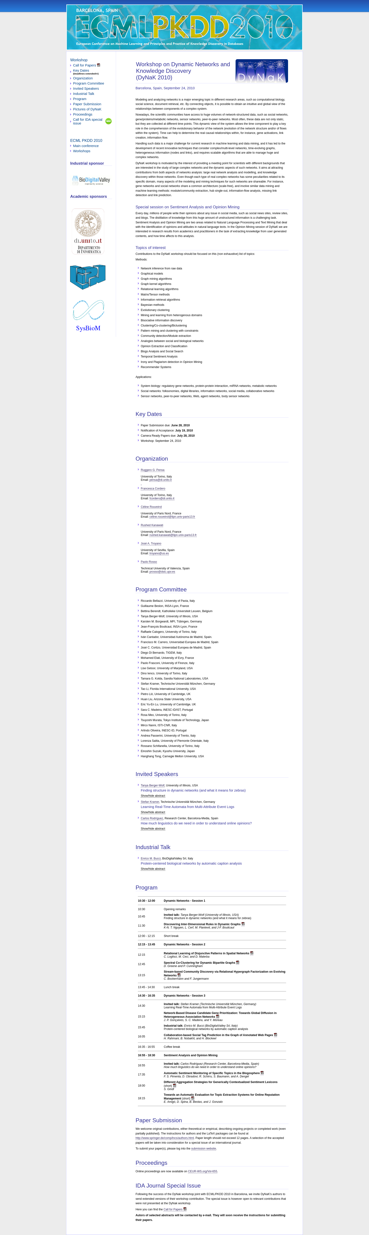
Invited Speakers (86, 88)
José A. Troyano (151, 543)
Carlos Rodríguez (152, 818)
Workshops (81, 151)
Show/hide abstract (153, 795)
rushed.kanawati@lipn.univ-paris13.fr (173, 535)
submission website (203, 1148)
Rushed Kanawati (152, 525)
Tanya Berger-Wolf (152, 785)
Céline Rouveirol (151, 507)
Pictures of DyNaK (87, 109)
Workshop (79, 60)
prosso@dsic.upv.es (162, 571)
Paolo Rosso (149, 561)
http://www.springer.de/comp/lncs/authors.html (165, 1138)
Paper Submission (87, 104)
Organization (83, 78)
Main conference (86, 146)
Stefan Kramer (150, 802)
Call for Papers (175, 1209)
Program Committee (88, 83)
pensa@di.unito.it (156, 481)
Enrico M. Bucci (150, 858)
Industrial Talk (83, 94)
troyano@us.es (159, 553)
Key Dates (81, 70)
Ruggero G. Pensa (152, 470)
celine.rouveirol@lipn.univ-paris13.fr (172, 516)
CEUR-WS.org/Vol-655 (202, 1171)
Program (79, 99)
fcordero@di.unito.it (161, 498)
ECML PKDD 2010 (86, 140)
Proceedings (82, 114)
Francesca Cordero (153, 488)
